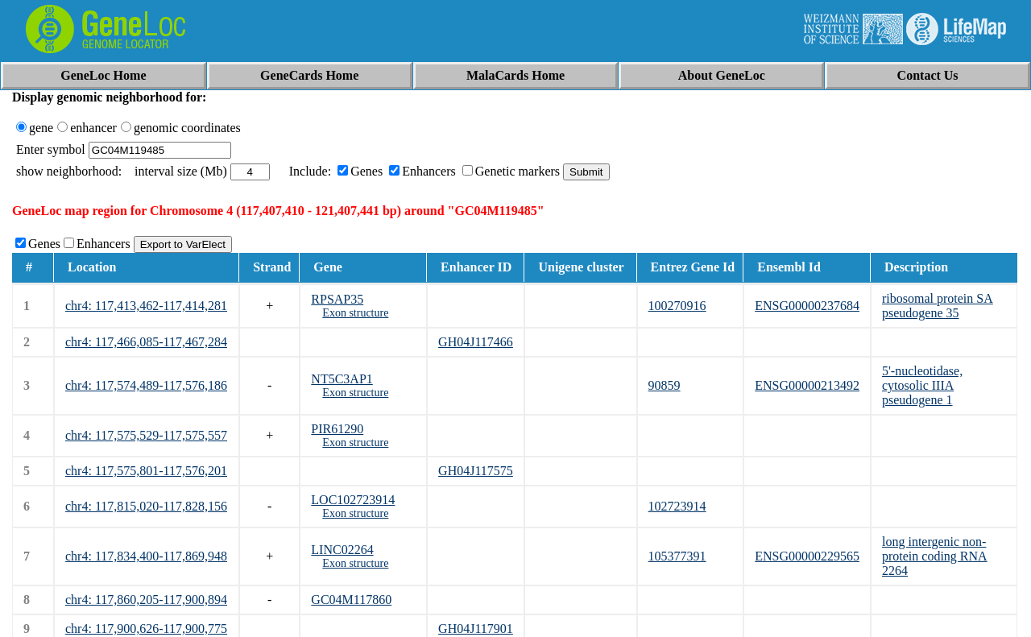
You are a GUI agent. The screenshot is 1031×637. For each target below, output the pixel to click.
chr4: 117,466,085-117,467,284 (146, 342)
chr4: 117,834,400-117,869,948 (146, 556)
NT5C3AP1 (341, 379)
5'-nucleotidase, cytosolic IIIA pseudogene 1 (922, 385)
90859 (664, 385)
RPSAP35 (337, 299)
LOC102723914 (353, 500)
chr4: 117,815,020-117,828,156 (146, 506)
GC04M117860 (351, 599)
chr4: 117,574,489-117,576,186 (146, 385)
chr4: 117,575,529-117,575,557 (146, 435)
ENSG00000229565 (807, 556)
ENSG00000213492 (807, 385)
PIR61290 (337, 429)
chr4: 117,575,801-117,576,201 (146, 471)
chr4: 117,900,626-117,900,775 (146, 628)
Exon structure (355, 313)
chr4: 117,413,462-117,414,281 (146, 305)
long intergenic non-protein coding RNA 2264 (935, 556)
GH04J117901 (475, 628)
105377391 (677, 556)
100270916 (677, 305)
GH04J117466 (475, 342)
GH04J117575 (475, 471)
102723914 (677, 506)
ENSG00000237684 (807, 305)
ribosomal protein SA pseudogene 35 (937, 306)
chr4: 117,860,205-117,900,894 (146, 599)
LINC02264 (342, 549)
